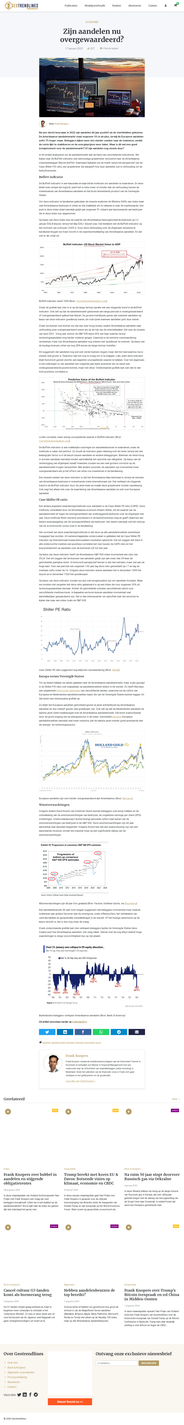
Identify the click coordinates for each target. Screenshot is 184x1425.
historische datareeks (68, 690)
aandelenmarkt (58, 1042)
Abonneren (134, 5)
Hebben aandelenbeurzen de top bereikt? (89, 1292)
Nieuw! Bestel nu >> (70, 1401)
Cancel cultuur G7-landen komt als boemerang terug (28, 1292)
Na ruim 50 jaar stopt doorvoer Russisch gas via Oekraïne (152, 1176)
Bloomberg (130, 903)
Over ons (13, 1362)
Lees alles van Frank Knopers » (80, 1081)
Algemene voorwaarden (21, 1372)
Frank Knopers (62, 124)
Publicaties (71, 5)
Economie (92, 22)
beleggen (80, 1042)
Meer (176, 1099)
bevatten (117, 716)
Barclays (127, 798)
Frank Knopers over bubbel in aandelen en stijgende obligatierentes (30, 1179)
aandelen (46, 1042)
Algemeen (69, 1284)
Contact (12, 1386)
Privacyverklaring (17, 1377)
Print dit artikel (109, 48)
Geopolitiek (70, 1169)
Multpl (115, 669)
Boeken (116, 5)
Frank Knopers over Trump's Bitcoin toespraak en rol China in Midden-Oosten (151, 1294)
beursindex (90, 1042)
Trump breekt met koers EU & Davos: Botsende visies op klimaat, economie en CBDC (91, 1179)
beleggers (70, 1042)
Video (7, 1169)
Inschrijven (149, 1363)
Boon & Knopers (132, 1169)
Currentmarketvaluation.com (91, 301)
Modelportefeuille (95, 5)
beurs (98, 1042)
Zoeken (152, 5)
